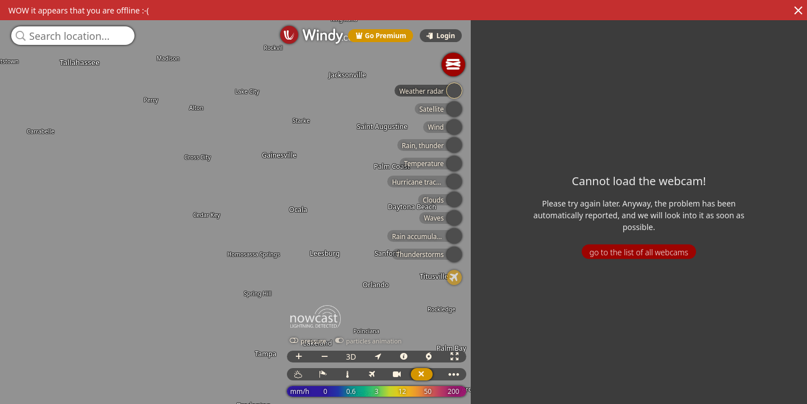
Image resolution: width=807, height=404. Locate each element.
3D (361, 356)
